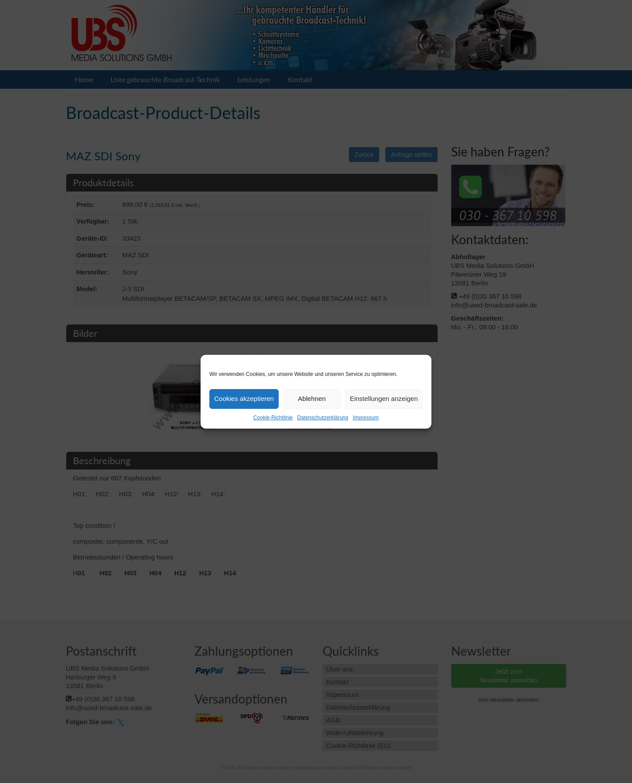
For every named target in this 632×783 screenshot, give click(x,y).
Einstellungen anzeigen (384, 398)
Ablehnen (312, 398)
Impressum (366, 418)
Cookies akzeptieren (244, 398)
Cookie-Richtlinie (273, 418)
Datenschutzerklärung (322, 418)
